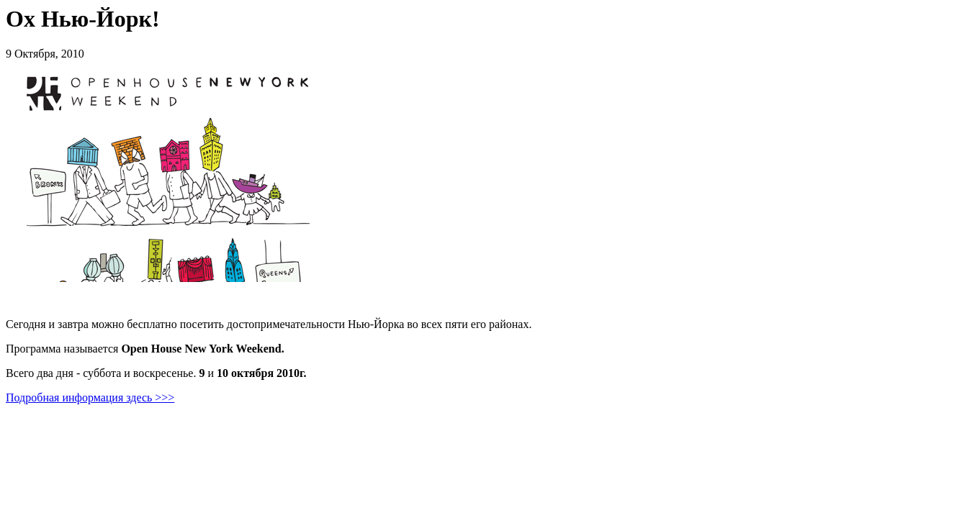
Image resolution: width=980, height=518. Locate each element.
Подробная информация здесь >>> (90, 397)
